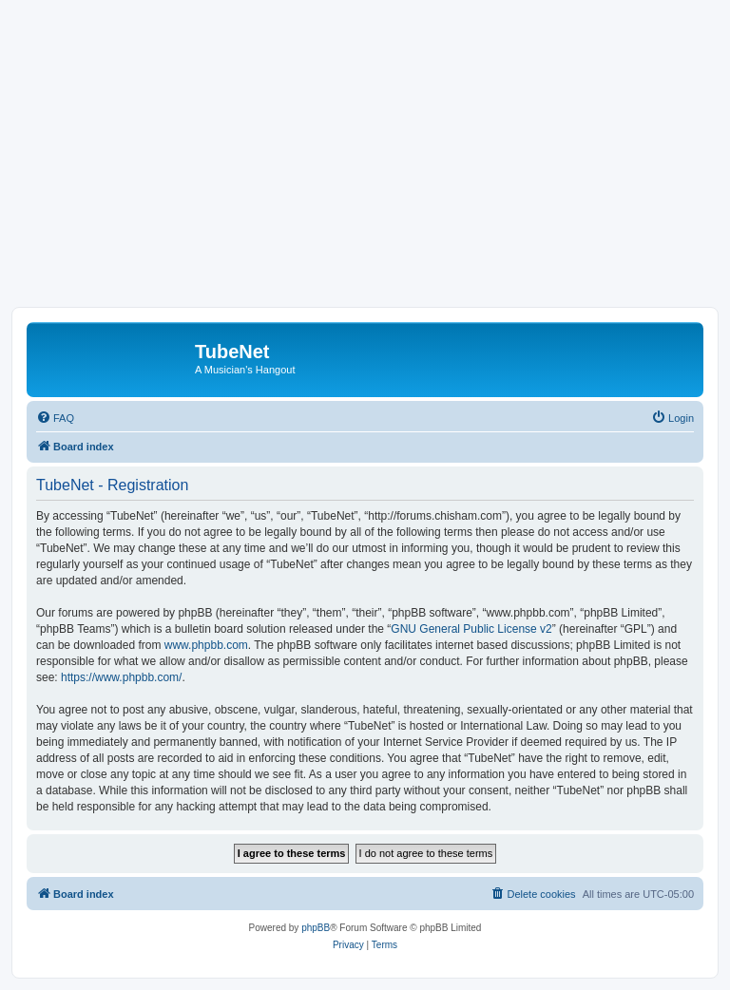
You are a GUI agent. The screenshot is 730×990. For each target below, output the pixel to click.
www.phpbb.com (206, 645)
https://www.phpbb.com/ (121, 677)
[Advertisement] (365, 164)
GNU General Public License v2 (471, 629)
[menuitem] (55, 418)
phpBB (315, 928)
